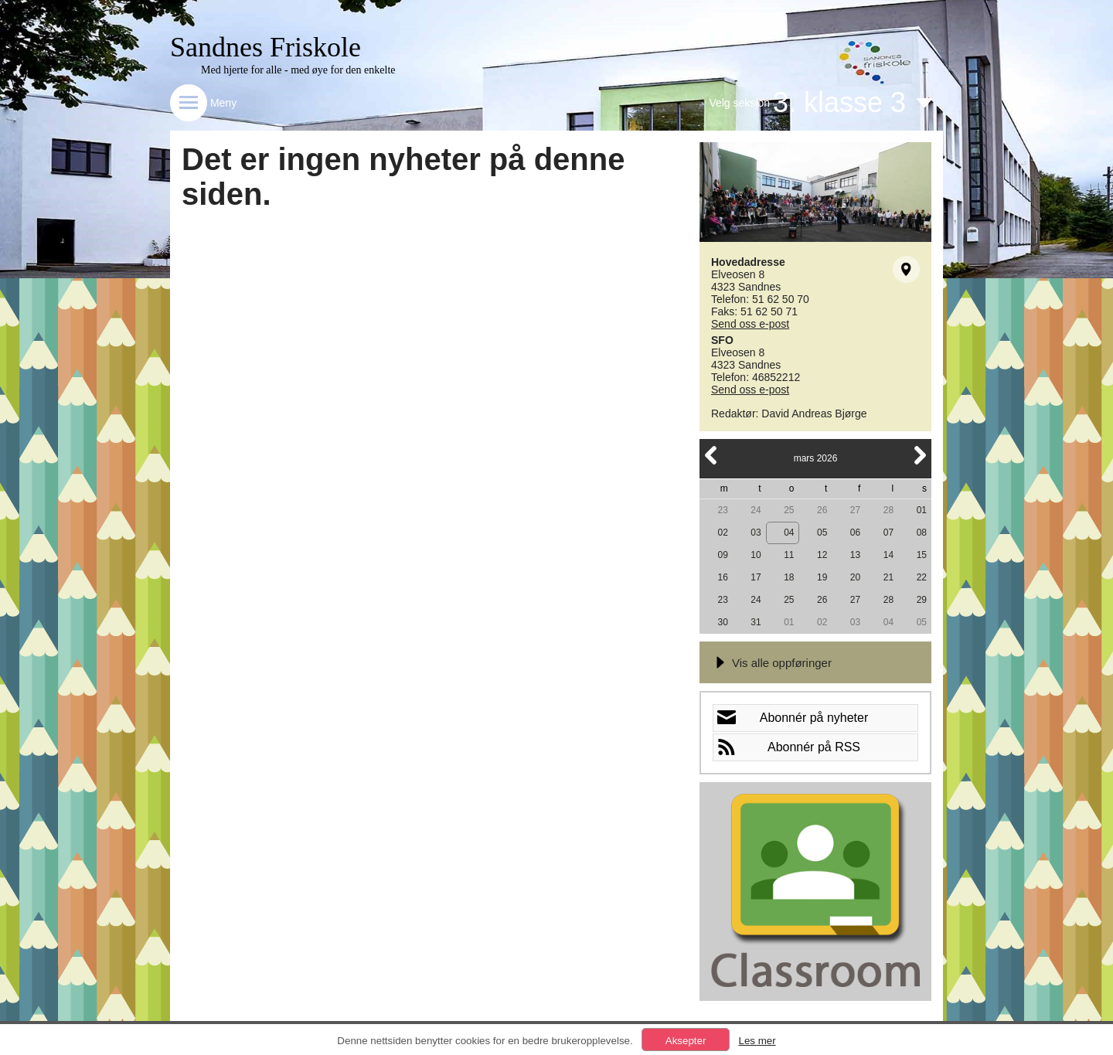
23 (722, 510)
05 (822, 532)
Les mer (756, 1040)
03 (756, 532)
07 (888, 532)
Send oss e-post (750, 324)
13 (855, 555)
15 (922, 555)
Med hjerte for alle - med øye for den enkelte (298, 70)
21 (888, 577)
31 (756, 622)
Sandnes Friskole (265, 47)
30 (722, 622)
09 (722, 555)
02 (722, 532)
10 (756, 555)
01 (922, 510)
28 (888, 510)
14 (888, 555)
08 (922, 532)
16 (722, 577)
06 (855, 532)
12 (822, 555)
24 (756, 510)
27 (855, 510)
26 (822, 510)
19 (822, 577)
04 (789, 532)
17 (756, 577)
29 (922, 599)
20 (855, 577)
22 (922, 577)
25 (789, 510)
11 (789, 555)
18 (789, 577)
